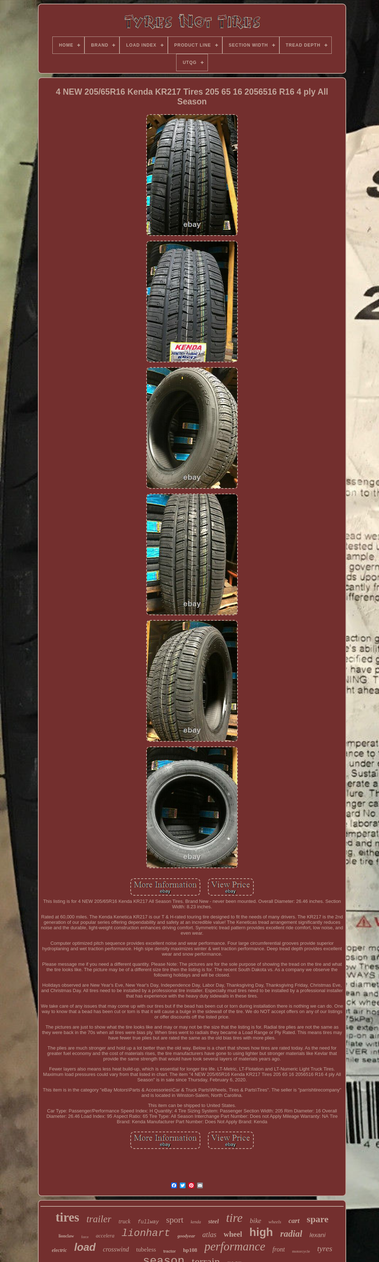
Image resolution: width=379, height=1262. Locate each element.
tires (67, 1217)
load (85, 1247)
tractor (169, 1251)
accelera (105, 1236)
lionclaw (66, 1236)
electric (59, 1250)
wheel (233, 1234)
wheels (275, 1221)
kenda (196, 1221)
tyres (324, 1248)
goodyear (186, 1236)
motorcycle (301, 1251)
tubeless (146, 1249)
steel (213, 1221)
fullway (148, 1222)
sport (174, 1219)
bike (255, 1220)
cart (294, 1220)
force (85, 1237)
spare (317, 1219)
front (279, 1249)
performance (234, 1246)
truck (124, 1221)
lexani (317, 1235)
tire (234, 1217)
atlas (209, 1235)
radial (291, 1234)
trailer (98, 1219)
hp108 (190, 1250)
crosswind (116, 1249)
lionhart (146, 1233)
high (261, 1232)
